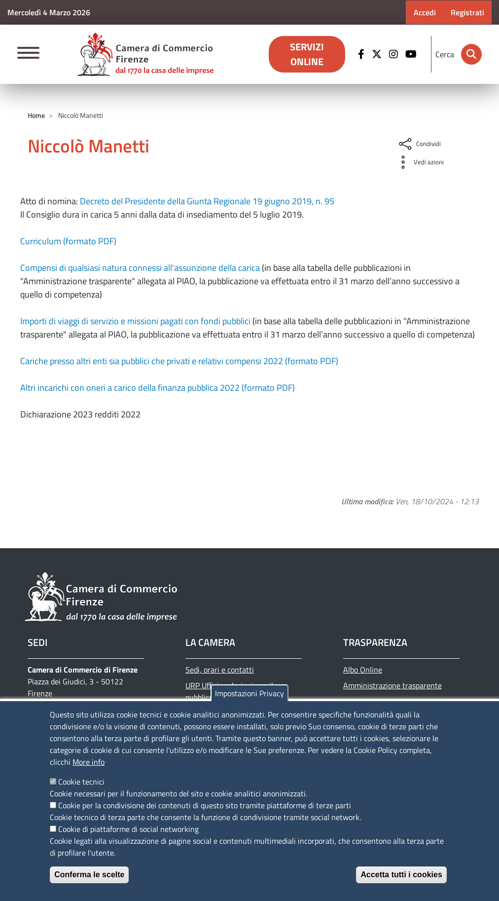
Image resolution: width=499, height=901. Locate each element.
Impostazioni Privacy (249, 693)
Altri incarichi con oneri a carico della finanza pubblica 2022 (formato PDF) (157, 387)
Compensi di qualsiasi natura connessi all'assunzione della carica (140, 267)
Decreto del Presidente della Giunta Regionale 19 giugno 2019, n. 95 (207, 201)
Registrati (467, 12)
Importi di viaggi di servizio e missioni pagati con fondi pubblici (135, 321)
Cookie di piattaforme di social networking (128, 829)
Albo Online (362, 670)
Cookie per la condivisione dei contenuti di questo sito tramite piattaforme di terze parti (204, 805)
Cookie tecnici (81, 782)
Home (36, 115)
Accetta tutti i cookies (401, 874)
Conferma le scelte (89, 874)
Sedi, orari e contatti (219, 670)
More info (88, 762)
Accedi (425, 12)
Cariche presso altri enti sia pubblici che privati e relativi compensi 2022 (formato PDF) (179, 361)
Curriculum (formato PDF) (68, 241)
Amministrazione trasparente (392, 685)
